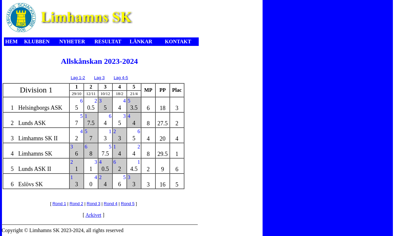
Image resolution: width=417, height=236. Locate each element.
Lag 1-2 (78, 77)
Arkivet (93, 215)
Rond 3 (93, 203)
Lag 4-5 (121, 77)
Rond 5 (128, 203)
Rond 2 (76, 203)
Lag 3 (99, 77)
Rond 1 (59, 203)
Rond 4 (111, 203)
